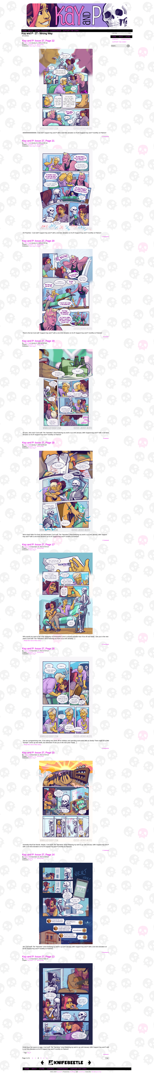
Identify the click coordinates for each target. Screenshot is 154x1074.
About (30, 31)
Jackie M (26, 43)
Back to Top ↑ (98, 1071)
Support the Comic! (71, 31)
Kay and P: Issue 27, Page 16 (38, 648)
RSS (92, 1071)
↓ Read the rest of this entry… (32, 640)
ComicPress (81, 1071)
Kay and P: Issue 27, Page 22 (38, 40)
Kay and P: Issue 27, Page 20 (38, 240)
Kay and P (77, 15)
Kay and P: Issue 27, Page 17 (38, 544)
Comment (106, 336)
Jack (30, 46)
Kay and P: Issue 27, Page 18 (38, 442)
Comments (105, 136)
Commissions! (55, 31)
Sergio (38, 46)
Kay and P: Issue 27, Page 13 (38, 956)
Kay (34, 46)
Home (24, 31)
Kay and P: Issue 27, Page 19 (38, 340)
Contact (45, 31)
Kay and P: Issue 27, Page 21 (38, 140)
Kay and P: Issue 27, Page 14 (38, 854)
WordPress (73, 1071)
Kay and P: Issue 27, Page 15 (38, 752)
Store (37, 31)
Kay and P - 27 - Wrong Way (35, 44)
